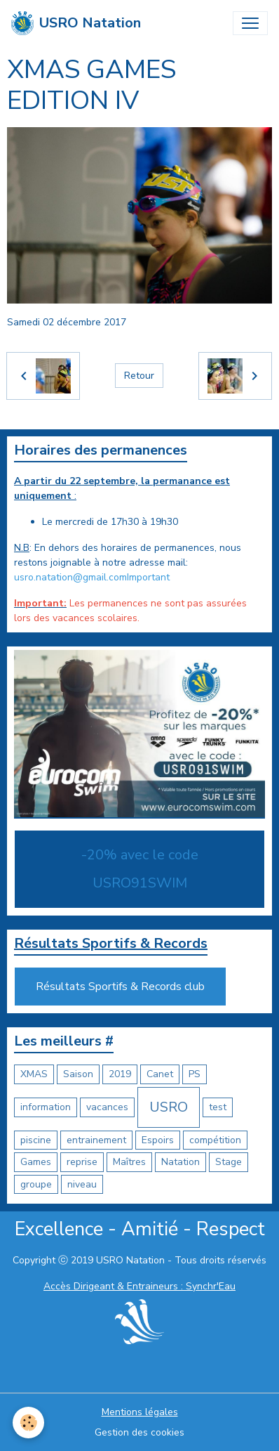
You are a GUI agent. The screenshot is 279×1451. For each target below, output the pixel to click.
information (45, 1107)
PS (194, 1074)
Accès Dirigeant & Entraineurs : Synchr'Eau (139, 1286)
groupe (36, 1184)
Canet (160, 1074)
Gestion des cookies (139, 1432)
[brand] (76, 23)
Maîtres (129, 1162)
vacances (107, 1107)
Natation (180, 1162)
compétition (215, 1140)
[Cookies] (28, 1422)
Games (35, 1162)
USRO (168, 1107)
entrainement (96, 1140)
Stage (228, 1162)
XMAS (34, 1074)
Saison (78, 1074)
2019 (120, 1074)
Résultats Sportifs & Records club (120, 986)
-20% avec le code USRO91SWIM (139, 868)
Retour (139, 375)
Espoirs (158, 1140)
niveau (82, 1184)
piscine (35, 1140)
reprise (82, 1162)
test (217, 1107)
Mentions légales (140, 1412)
